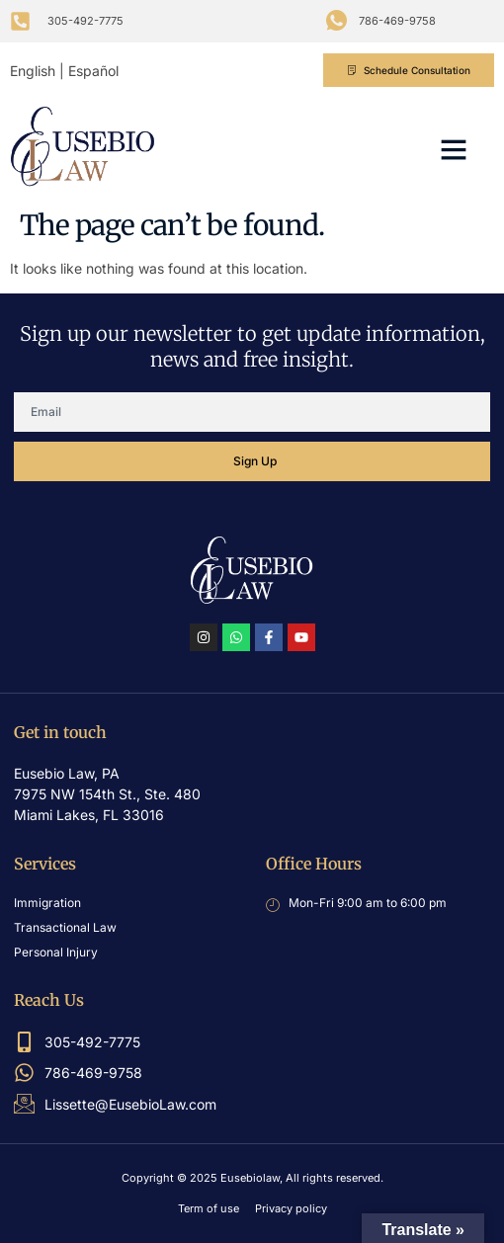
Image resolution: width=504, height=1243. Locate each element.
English (32, 70)
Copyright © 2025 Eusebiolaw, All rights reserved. (252, 1178)
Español (93, 70)
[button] (453, 149)
